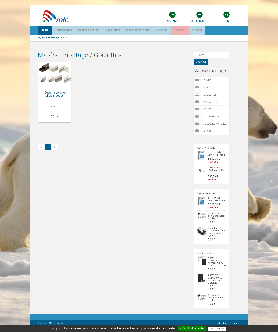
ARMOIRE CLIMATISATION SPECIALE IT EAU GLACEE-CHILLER (217, 262)
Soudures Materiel (210, 123)
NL (228, 21)
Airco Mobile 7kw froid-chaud (216, 153)
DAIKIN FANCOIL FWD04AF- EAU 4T (216, 170)
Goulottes (205, 94)
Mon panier (172, 21)
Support (204, 131)
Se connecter (199, 21)
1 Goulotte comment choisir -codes (54, 94)
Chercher (201, 61)
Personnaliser (217, 328)
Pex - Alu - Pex (206, 101)
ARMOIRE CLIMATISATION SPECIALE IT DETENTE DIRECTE (216, 280)
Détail (55, 116)
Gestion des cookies (229, 323)
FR (224, 21)
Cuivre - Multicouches (207, 80)
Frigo (202, 87)
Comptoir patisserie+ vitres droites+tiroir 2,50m (216, 232)
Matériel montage (63, 55)
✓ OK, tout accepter (192, 328)
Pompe (202, 109)
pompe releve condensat (206, 116)
